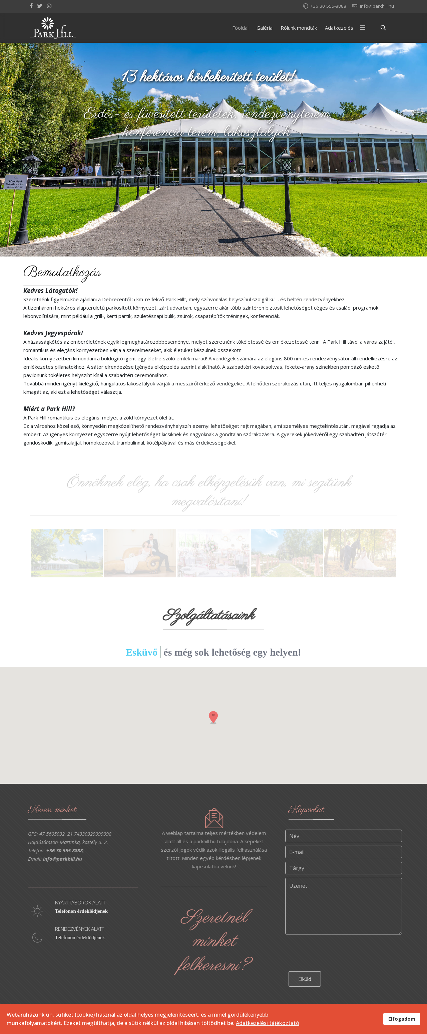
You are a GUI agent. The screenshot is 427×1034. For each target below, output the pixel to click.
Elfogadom (401, 1019)
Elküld (304, 984)
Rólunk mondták (299, 27)
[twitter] (39, 5)
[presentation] (339, 956)
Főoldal (240, 27)
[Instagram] (49, 5)
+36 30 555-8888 (328, 6)
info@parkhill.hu (377, 6)
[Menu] (362, 28)
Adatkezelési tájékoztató (267, 1023)
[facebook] (31, 5)
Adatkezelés (339, 27)
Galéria (265, 27)
